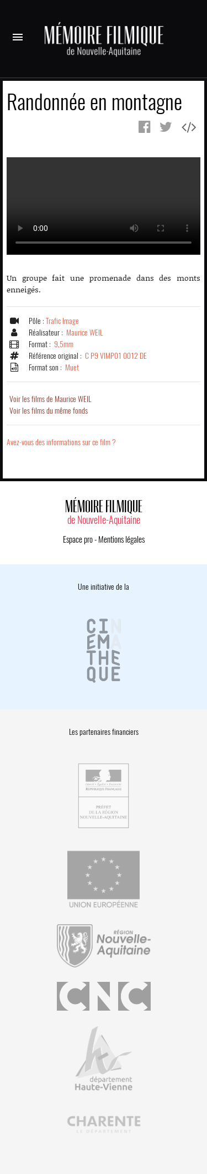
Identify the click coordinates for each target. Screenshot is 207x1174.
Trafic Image (62, 321)
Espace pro (78, 539)
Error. (103, 206)
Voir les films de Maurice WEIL (50, 399)
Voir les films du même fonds (48, 410)
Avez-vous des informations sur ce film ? (61, 442)
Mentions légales (121, 539)
